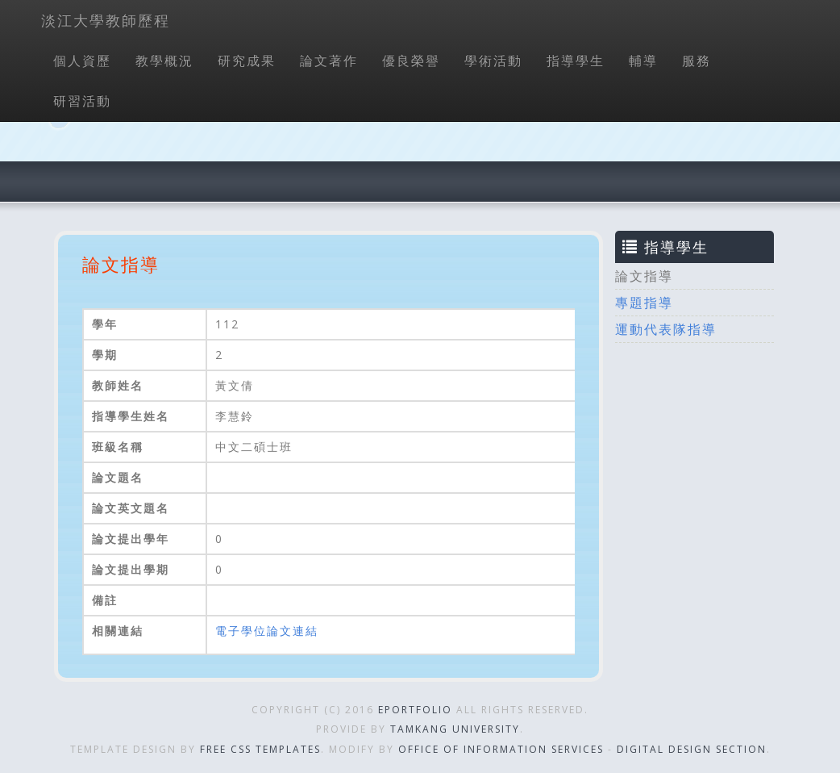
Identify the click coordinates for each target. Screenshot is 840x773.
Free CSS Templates (260, 749)
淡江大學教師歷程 (105, 20)
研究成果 (247, 60)
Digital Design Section (692, 749)
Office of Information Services (501, 749)
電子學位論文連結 (266, 630)
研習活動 (82, 101)
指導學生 (576, 60)
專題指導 (644, 302)
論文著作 (329, 60)
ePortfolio (415, 710)
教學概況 (164, 60)
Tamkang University (455, 729)
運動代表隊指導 (666, 329)
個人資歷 (82, 60)
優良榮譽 (411, 60)
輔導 (643, 60)
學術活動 (493, 60)
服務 (696, 60)
